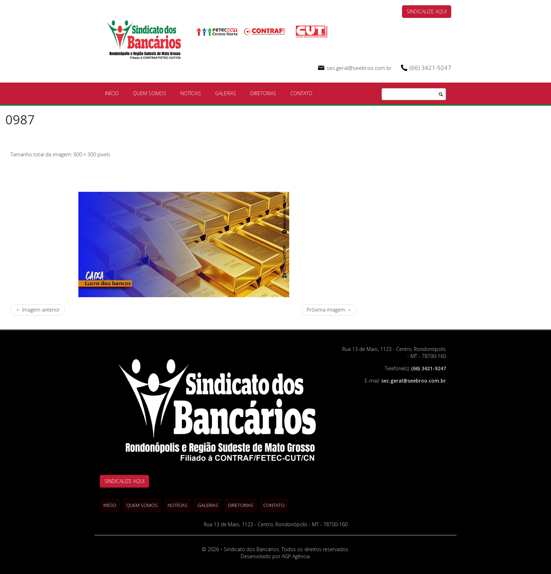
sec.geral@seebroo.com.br (359, 67)
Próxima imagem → (329, 309)
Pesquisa (440, 94)
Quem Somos (149, 93)
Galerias (225, 93)
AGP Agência (296, 556)
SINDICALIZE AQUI (427, 11)
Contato (301, 93)
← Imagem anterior (38, 309)
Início (112, 93)
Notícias (190, 93)
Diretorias (263, 93)
